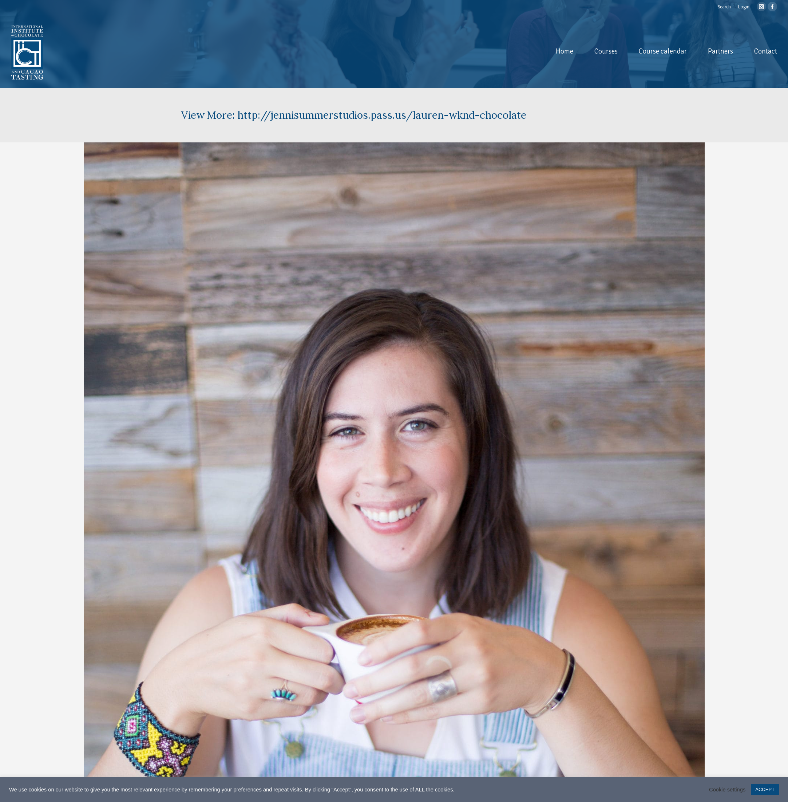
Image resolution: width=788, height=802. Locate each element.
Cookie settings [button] (727, 790)
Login (743, 7)
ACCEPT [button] (765, 789)
